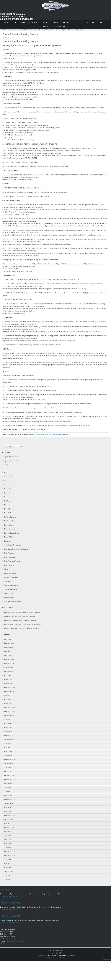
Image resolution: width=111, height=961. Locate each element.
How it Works (8, 493)
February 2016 (9, 827)
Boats (6, 473)
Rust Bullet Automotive (10, 903)
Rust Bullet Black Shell (10, 916)
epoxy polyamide (38, 434)
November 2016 (9, 815)
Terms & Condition (57, 950)
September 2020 (9, 739)
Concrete (7, 481)
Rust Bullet (5, 889)
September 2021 (9, 715)
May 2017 (7, 807)
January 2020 (8, 755)
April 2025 (7, 655)
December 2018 (9, 779)
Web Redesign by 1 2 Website (55, 958)
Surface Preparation (11, 577)
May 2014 (7, 863)
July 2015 (7, 835)
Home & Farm (9, 489)
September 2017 (9, 803)
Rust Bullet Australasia (55, 6)
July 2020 (7, 743)
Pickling (9, 137)
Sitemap (3, 944)
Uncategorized (9, 597)
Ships (6, 569)
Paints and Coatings (11, 521)
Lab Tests (7, 501)
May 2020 (7, 747)
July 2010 (7, 875)
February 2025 (9, 659)
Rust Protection (9, 557)
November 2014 (9, 855)
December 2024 (9, 663)
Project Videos (9, 537)
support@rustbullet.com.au (15, 941)
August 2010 (8, 871)
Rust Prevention (9, 553)
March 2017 (8, 811)
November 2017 (9, 799)
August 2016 (8, 819)
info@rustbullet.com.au (12, 939)
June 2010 (7, 879)
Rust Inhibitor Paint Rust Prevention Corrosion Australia (22, 624)
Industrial (7, 497)
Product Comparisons (11, 533)
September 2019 (9, 763)
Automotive (8, 469)
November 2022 (9, 687)
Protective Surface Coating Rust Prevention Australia (22, 612)
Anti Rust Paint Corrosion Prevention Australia (19, 616)
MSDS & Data (9, 509)
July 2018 (7, 787)
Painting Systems (17, 434)
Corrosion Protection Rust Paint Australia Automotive (21, 628)
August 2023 (8, 671)
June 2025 (7, 651)
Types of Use (8, 593)
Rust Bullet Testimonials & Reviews (16, 549)
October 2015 (8, 831)
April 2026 (7, 639)
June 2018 (7, 791)
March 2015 (8, 843)
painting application (51, 434)
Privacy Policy (54, 953)
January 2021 (8, 731)
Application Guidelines (11, 457)
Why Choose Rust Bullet (12, 601)
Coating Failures (9, 477)
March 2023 (8, 679)
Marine (6, 505)
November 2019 (9, 759)
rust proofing (46, 907)
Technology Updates (11, 589)
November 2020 (9, 735)
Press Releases (9, 529)
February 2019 (9, 775)
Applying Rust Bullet (11, 461)
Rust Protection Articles (12, 561)
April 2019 (7, 771)
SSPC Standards (10, 573)
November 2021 (9, 711)
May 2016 (7, 823)
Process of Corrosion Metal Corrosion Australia (20, 620)
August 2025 (8, 647)
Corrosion (7, 485)
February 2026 (9, 643)
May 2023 (7, 675)
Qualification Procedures (12, 545)
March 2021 (8, 727)
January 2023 (8, 683)
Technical (7, 581)
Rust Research (9, 565)
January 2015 (8, 847)
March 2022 (8, 703)
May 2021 (7, 723)
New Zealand (8, 513)
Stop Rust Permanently (10, 896)
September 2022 (9, 691)
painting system (63, 434)
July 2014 (7, 859)
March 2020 (8, 751)
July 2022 (7, 695)
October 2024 (8, 667)
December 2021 (9, 707)
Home (49, 950)
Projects (7, 541)
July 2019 (7, 767)
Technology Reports (11, 585)
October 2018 (8, 783)
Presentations (9, 525)
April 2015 (7, 839)
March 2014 (8, 867)
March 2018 (8, 795)
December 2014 (9, 851)
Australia (7, 465)
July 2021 (7, 719)
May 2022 (7, 699)
